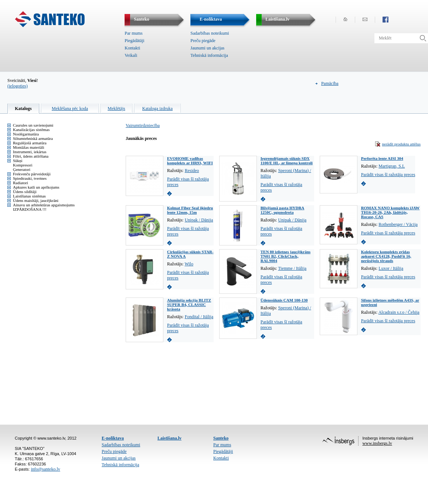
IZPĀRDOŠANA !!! (30, 209)
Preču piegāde (202, 40)
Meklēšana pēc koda (70, 108)
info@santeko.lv (45, 469)
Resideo (192, 170)
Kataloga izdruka (157, 108)
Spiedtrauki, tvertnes (30, 178)
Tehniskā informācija (209, 55)
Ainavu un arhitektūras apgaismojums (44, 205)
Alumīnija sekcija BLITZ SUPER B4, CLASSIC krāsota (189, 304)
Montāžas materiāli (28, 147)
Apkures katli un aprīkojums (36, 187)
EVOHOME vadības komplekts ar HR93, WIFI (190, 160)
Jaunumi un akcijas (207, 48)
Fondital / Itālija (199, 316)
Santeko (220, 438)
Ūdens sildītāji (25, 191)
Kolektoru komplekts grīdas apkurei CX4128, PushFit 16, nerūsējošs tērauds (386, 256)
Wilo (188, 264)
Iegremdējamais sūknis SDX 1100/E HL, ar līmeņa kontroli (287, 160)
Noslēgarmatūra (26, 134)
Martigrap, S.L (391, 166)
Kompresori (23, 165)
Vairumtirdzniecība (143, 125)
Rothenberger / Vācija (398, 224)
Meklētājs (116, 108)
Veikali (131, 55)
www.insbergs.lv (377, 443)
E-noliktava (113, 438)
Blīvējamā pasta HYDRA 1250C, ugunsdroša (283, 210)
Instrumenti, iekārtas (29, 151)
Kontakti (132, 48)
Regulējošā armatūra (30, 143)
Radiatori (20, 182)
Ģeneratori (21, 169)
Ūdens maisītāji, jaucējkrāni (35, 200)
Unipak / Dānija (199, 220)
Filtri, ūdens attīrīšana (30, 156)
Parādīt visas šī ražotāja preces (388, 174)
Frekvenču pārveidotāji (32, 174)
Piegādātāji (134, 40)
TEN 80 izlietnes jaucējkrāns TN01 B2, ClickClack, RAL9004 (285, 256)
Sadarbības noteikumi (209, 33)
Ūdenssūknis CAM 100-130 (284, 300)
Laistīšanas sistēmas (29, 196)
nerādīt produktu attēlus (401, 144)
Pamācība (330, 83)
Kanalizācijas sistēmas (31, 129)
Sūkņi (18, 160)
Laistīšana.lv (169, 438)
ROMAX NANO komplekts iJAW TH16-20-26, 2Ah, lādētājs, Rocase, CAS (390, 212)
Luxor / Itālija (390, 268)
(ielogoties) (17, 86)
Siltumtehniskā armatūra (33, 138)
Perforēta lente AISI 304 (382, 158)
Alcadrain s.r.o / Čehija (398, 312)
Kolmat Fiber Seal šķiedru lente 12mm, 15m (190, 210)
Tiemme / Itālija (292, 268)
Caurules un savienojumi (33, 125)
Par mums (133, 33)
